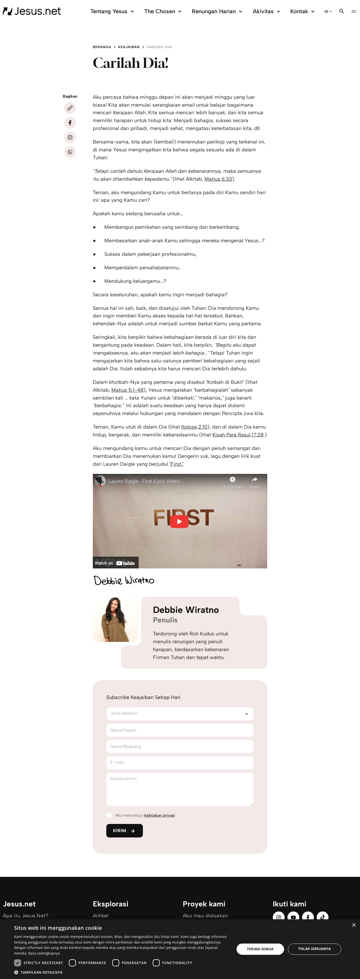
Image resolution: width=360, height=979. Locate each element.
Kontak (303, 11)
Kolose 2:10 (194, 427)
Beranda (102, 47)
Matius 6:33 (218, 179)
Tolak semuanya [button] (314, 948)
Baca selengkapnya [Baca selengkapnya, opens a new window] (44, 953)
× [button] (354, 925)
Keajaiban (129, 47)
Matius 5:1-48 (127, 390)
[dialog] (180, 949)
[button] (121, 972)
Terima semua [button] (260, 949)
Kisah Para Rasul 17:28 (238, 435)
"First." (176, 464)
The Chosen (163, 11)
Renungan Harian (218, 11)
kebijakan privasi (159, 815)
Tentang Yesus (113, 11)
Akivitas (267, 11)
